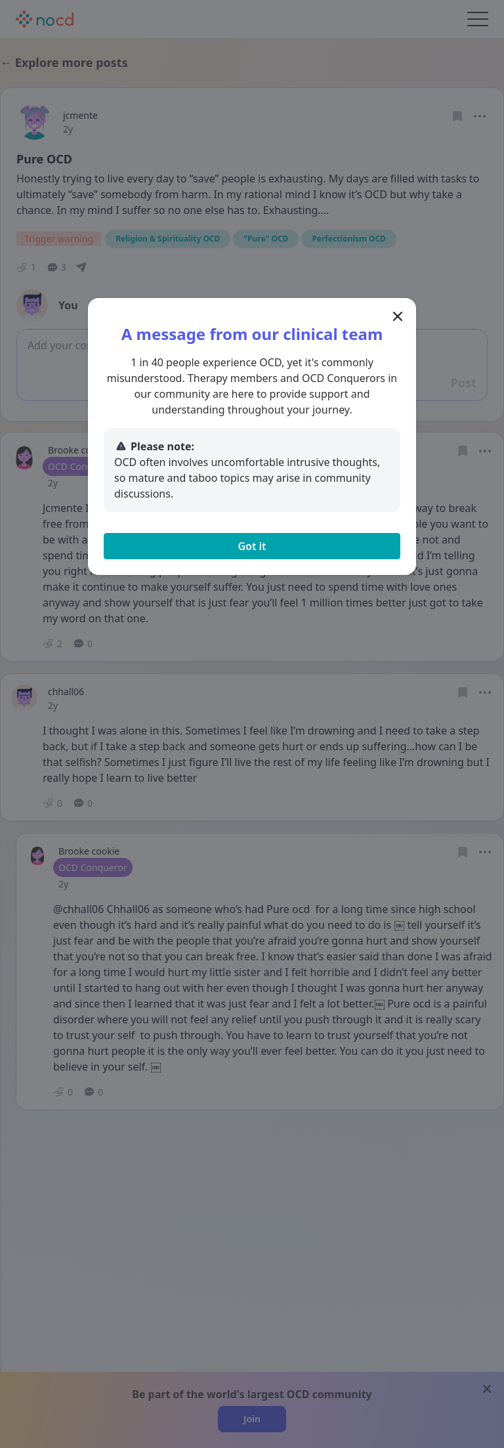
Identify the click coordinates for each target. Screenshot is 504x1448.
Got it (252, 546)
